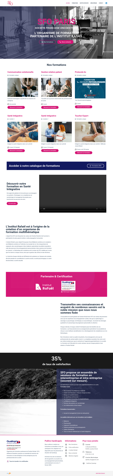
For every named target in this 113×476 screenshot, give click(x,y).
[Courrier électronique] (83, 457)
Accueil (68, 3)
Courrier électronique (91, 457)
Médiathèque (93, 3)
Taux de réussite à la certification (18, 461)
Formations (75, 3)
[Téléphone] (83, 452)
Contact (101, 3)
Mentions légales (100, 473)
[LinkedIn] (106, 3)
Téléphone (88, 452)
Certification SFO (84, 3)
